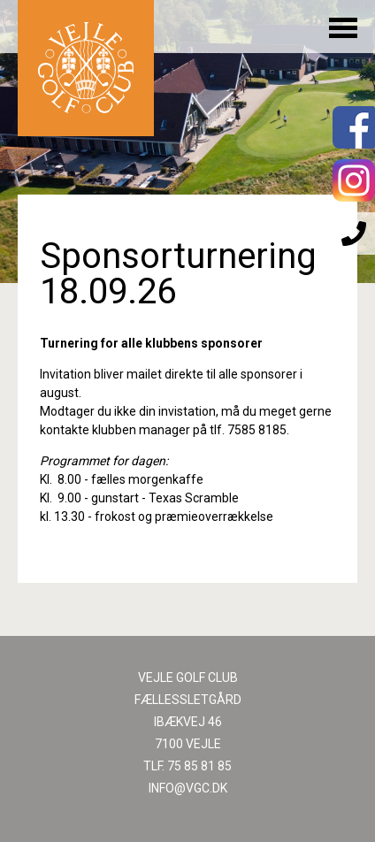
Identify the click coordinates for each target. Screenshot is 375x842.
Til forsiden (86, 68)
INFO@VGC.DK (188, 788)
